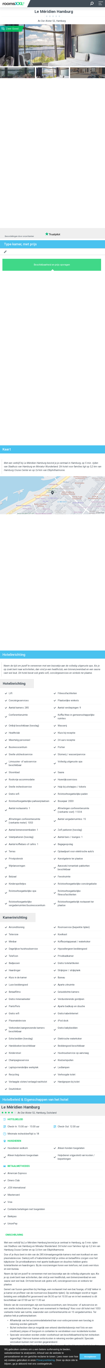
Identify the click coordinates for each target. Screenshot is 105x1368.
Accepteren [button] (90, 1356)
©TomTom (100, 513)
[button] (53, 1364)
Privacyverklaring (45, 1360)
